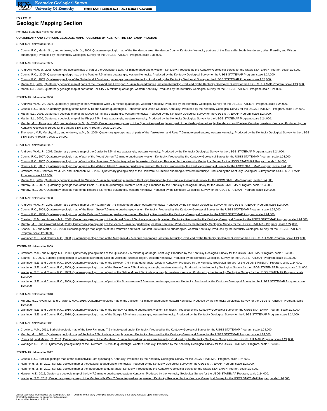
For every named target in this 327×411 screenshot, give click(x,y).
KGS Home (23, 17)
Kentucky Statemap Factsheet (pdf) (38, 31)
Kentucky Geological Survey (99, 395)
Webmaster (33, 397)
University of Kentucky (125, 395)
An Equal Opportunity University (152, 395)
